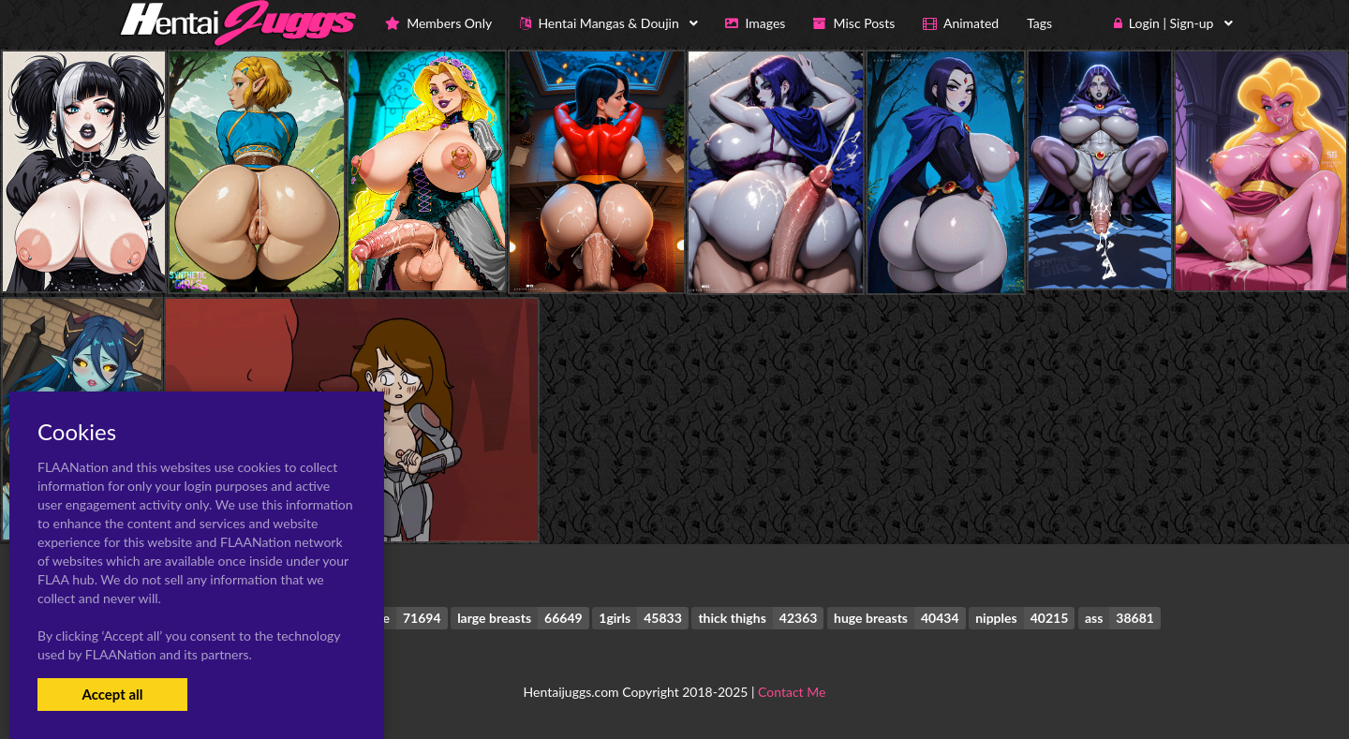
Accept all (112, 694)
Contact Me (791, 692)
